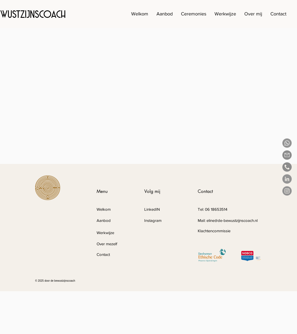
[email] (287, 155)
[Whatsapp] (287, 143)
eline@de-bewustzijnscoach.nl (232, 220)
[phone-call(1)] (287, 167)
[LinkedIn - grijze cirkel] (287, 179)
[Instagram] (287, 191)
